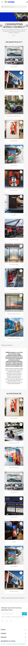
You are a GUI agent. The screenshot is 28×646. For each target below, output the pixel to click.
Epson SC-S (14, 517)
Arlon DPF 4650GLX (14, 239)
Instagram (6, 621)
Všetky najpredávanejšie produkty (13, 598)
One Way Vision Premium (14, 314)
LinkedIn (10, 621)
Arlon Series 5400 (14, 264)
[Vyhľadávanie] (14, 6)
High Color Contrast (14, 443)
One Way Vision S (14, 289)
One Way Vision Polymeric (14, 338)
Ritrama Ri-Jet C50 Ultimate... (14, 116)
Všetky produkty (7, 345)
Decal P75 (14, 215)
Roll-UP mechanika (14, 467)
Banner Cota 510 (14, 91)
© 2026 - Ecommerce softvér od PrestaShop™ (13, 644)
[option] (14, 24)
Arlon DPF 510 (14, 165)
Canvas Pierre (14, 66)
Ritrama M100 (14, 140)
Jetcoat (14, 542)
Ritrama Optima (14, 190)
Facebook (2, 621)
